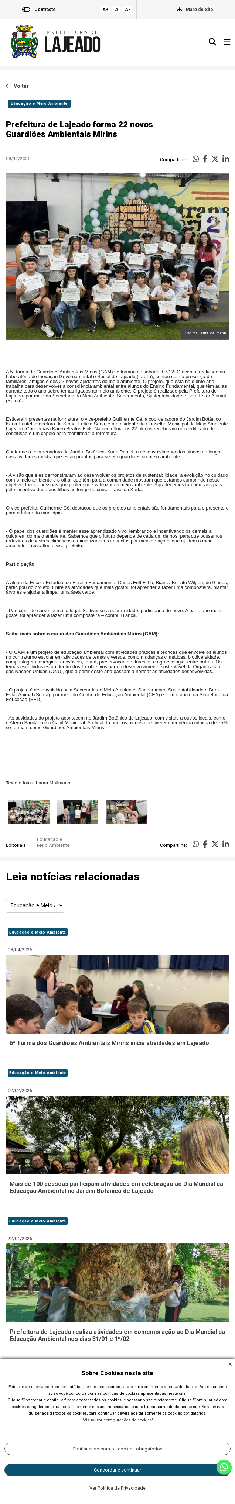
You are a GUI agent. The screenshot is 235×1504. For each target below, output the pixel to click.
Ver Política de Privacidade (117, 1488)
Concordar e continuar (117, 1470)
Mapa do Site (199, 9)
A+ (105, 9)
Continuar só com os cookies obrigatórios (117, 1449)
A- (127, 9)
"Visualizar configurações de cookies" (117, 1420)
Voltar (17, 86)
